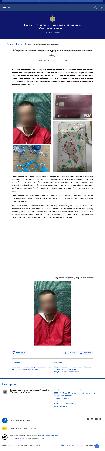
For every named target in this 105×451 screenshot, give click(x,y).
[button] (11, 384)
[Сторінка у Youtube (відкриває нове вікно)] (96, 419)
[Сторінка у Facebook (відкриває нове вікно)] (88, 419)
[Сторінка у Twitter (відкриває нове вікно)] (92, 419)
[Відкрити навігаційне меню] (9, 7)
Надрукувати (20, 352)
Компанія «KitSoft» (72, 445)
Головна (10, 44)
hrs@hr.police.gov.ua (87, 393)
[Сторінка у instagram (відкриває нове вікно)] (100, 419)
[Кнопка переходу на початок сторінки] (97, 446)
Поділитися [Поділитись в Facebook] (71, 352)
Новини (19, 44)
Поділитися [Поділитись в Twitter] (87, 352)
